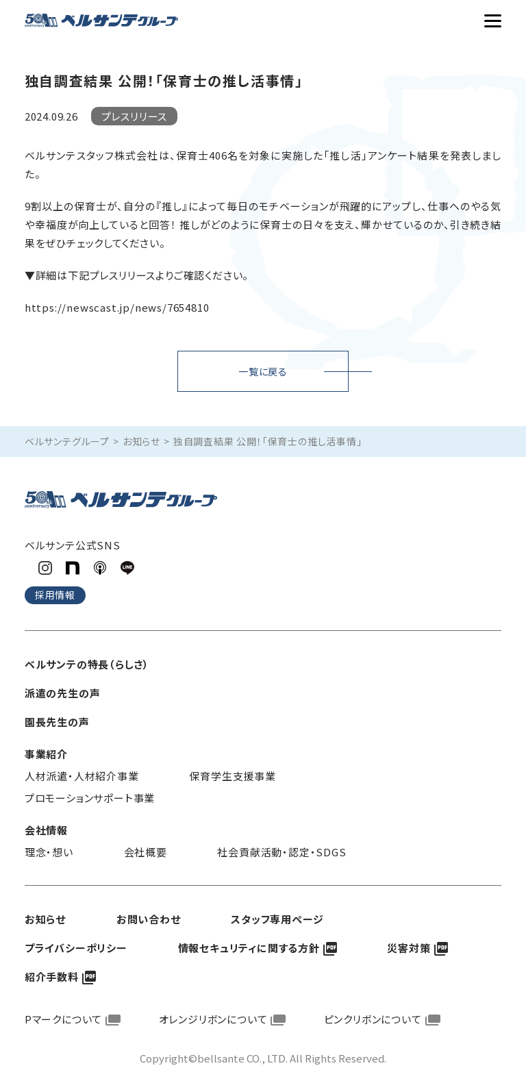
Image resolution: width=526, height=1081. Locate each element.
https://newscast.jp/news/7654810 (117, 307)
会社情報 (46, 830)
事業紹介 (46, 754)
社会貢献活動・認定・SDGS (281, 852)
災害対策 (408, 948)
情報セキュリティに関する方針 (249, 948)
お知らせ (141, 441)
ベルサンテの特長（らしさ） (87, 664)
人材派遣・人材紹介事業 (82, 776)
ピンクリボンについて (373, 1019)
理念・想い (49, 852)
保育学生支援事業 (232, 776)
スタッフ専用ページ (277, 919)
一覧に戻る (263, 371)
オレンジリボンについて (213, 1019)
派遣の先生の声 (63, 693)
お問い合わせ (148, 919)
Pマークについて (63, 1019)
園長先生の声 (57, 722)
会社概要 (145, 852)
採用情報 (55, 594)
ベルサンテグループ (67, 441)
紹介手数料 (52, 976)
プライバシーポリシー (76, 948)
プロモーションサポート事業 (90, 798)
